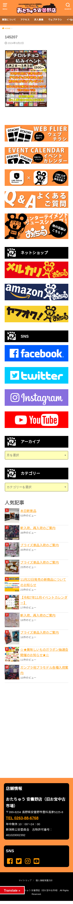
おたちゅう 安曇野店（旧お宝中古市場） (39, 890)
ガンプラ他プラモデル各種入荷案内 (44, 670)
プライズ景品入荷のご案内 (39, 545)
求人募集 (38, 19)
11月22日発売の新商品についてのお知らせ (43, 582)
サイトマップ (25, 880)
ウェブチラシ (55, 19)
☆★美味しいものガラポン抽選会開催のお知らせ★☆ (44, 652)
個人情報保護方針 (44, 880)
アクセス (25, 19)
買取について (9, 19)
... (33, 902)
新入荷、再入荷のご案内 (37, 528)
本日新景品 (28, 511)
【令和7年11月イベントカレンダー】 (43, 600)
